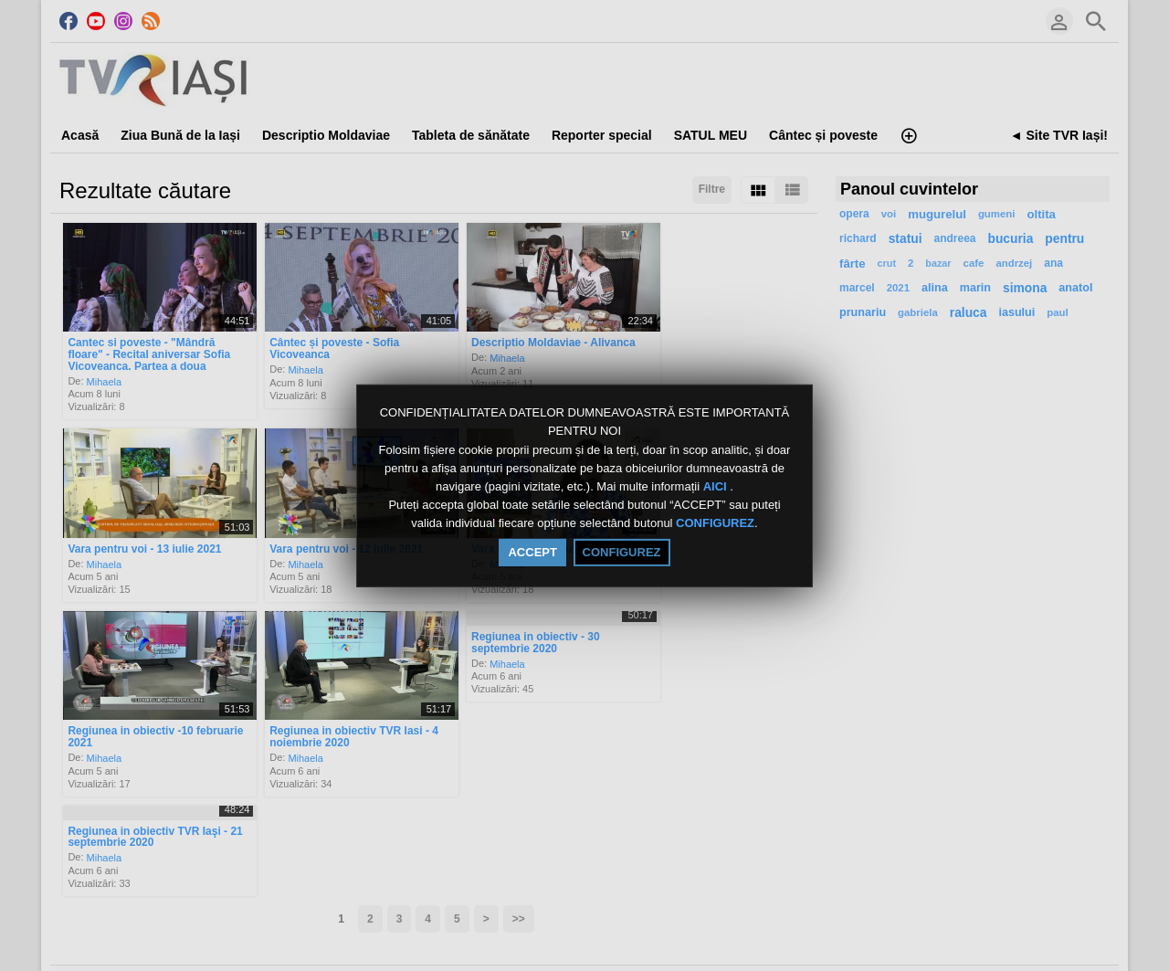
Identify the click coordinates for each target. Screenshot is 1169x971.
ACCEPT (532, 552)
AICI (717, 486)
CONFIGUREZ (715, 524)
